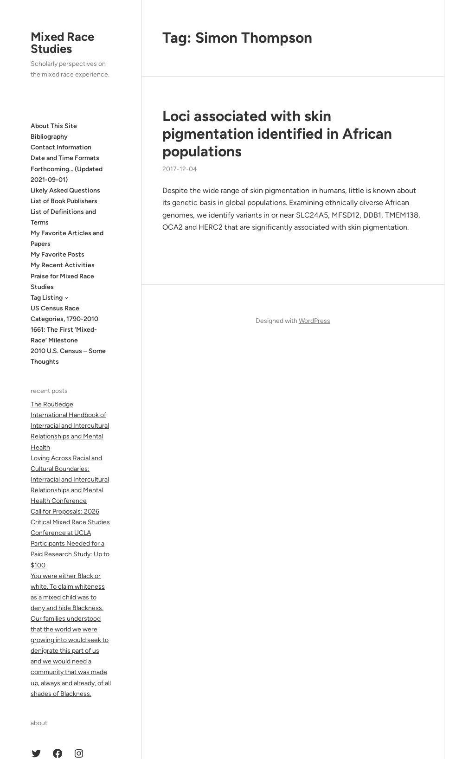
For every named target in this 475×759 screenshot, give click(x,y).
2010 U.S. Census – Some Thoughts (68, 356)
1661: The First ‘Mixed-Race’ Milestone (64, 335)
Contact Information (61, 147)
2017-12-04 (179, 169)
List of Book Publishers (64, 201)
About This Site (54, 126)
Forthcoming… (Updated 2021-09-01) (67, 174)
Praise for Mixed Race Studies (62, 281)
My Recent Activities (63, 265)
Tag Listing (47, 298)
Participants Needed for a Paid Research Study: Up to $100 (70, 554)
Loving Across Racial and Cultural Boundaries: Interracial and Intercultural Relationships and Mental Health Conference (70, 479)
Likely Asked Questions (65, 190)
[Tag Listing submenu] (66, 297)
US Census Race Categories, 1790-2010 (64, 313)
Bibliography (49, 137)
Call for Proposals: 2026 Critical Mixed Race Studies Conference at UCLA (70, 522)
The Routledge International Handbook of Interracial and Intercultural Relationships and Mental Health (70, 425)
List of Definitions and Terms (63, 217)
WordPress (314, 321)
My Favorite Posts (57, 254)
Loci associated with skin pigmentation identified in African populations (277, 133)
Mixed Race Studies (62, 42)
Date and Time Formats (65, 158)
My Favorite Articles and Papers (67, 238)
